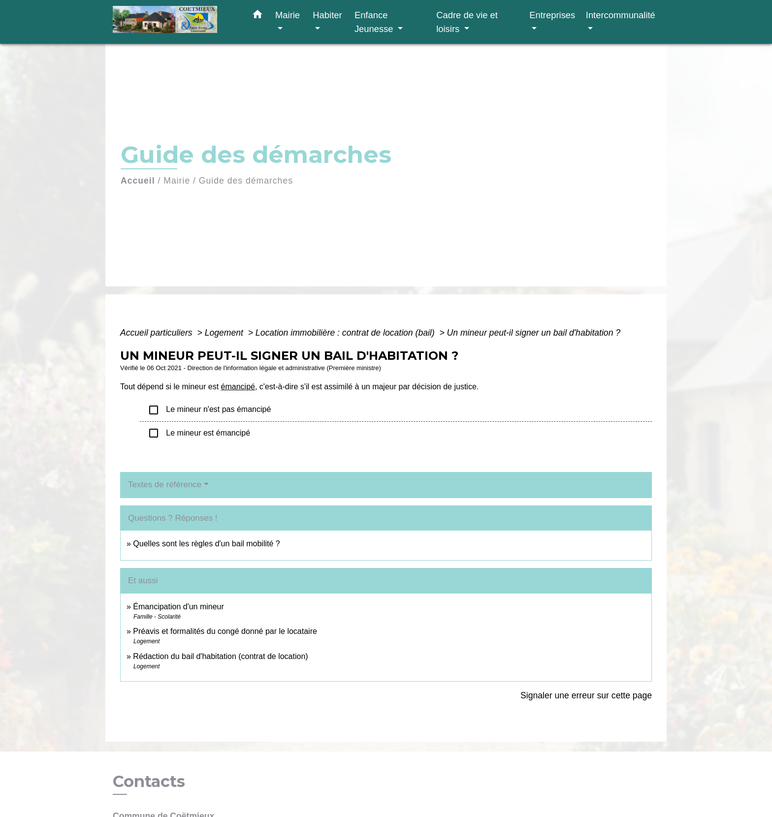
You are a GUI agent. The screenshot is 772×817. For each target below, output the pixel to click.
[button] (257, 16)
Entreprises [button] (552, 15)
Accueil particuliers (157, 333)
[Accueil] (174, 21)
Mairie (176, 181)
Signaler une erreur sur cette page (586, 695)
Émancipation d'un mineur (178, 606)
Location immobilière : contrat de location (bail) (346, 333)
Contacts (149, 781)
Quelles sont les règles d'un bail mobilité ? (206, 543)
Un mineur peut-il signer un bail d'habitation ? (534, 333)
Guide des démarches (246, 181)
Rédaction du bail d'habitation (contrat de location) (220, 656)
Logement (225, 333)
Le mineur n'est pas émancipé (209, 410)
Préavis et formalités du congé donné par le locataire (225, 631)
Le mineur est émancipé (199, 433)
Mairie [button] (287, 15)
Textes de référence (164, 484)
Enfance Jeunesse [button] (375, 22)
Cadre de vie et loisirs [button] (467, 22)
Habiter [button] (327, 15)
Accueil (138, 181)
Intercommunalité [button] (620, 15)
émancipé (238, 386)
